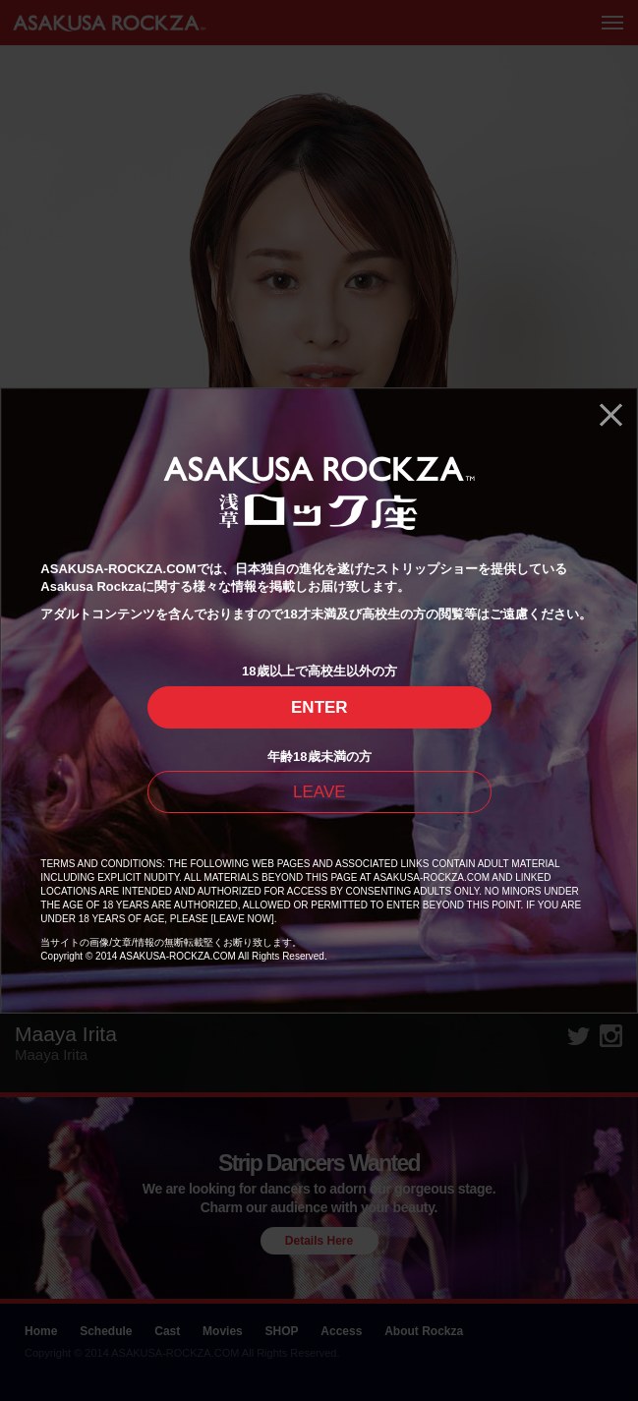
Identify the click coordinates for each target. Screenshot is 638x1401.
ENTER (319, 707)
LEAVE (319, 792)
